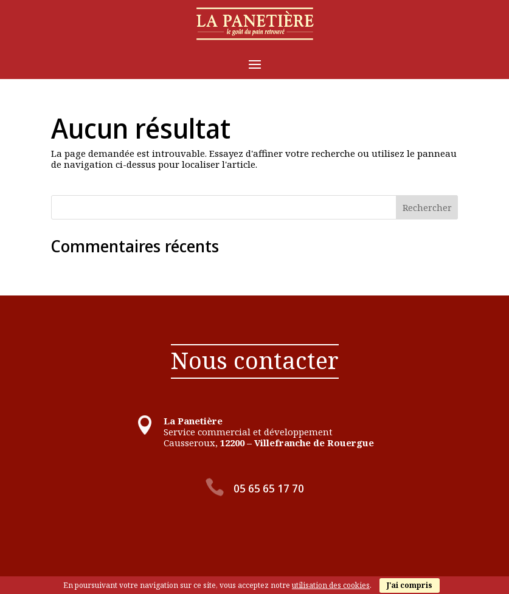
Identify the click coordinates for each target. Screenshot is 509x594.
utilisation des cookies (331, 585)
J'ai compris (409, 585)
